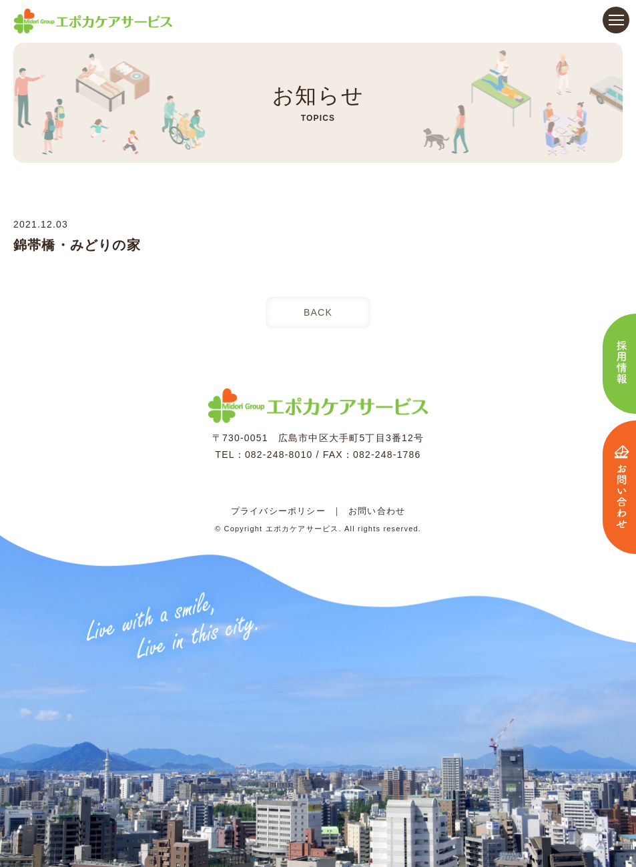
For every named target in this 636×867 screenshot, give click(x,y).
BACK (318, 312)
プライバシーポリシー (278, 511)
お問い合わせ (376, 511)
